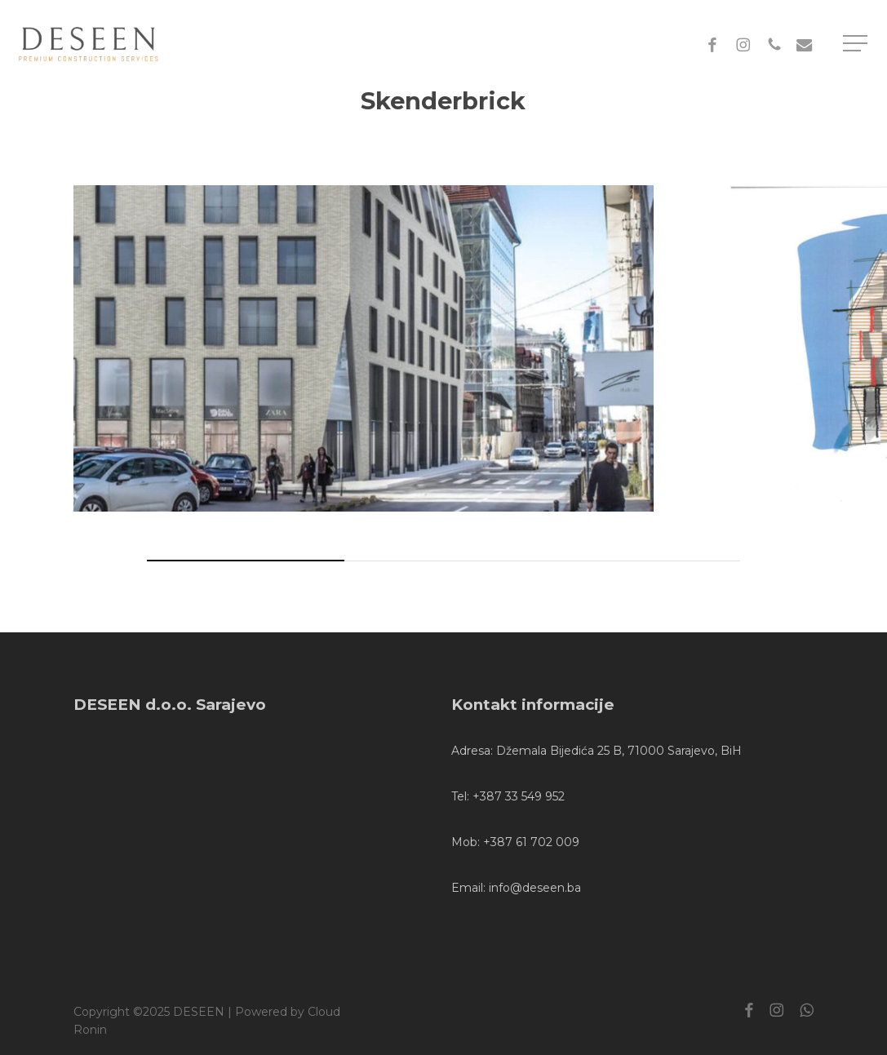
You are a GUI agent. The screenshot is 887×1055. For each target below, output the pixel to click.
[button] (857, 43)
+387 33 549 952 (518, 796)
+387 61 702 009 (531, 842)
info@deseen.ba (535, 887)
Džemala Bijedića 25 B (559, 750)
